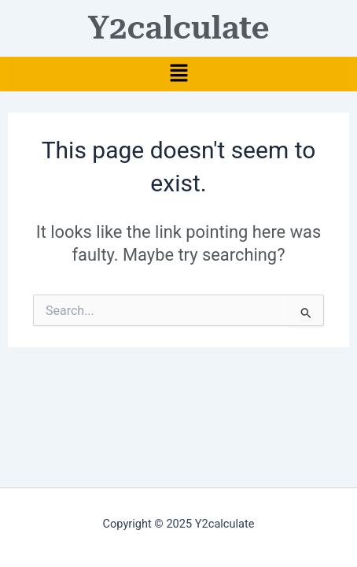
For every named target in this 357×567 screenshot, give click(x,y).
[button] (178, 74)
